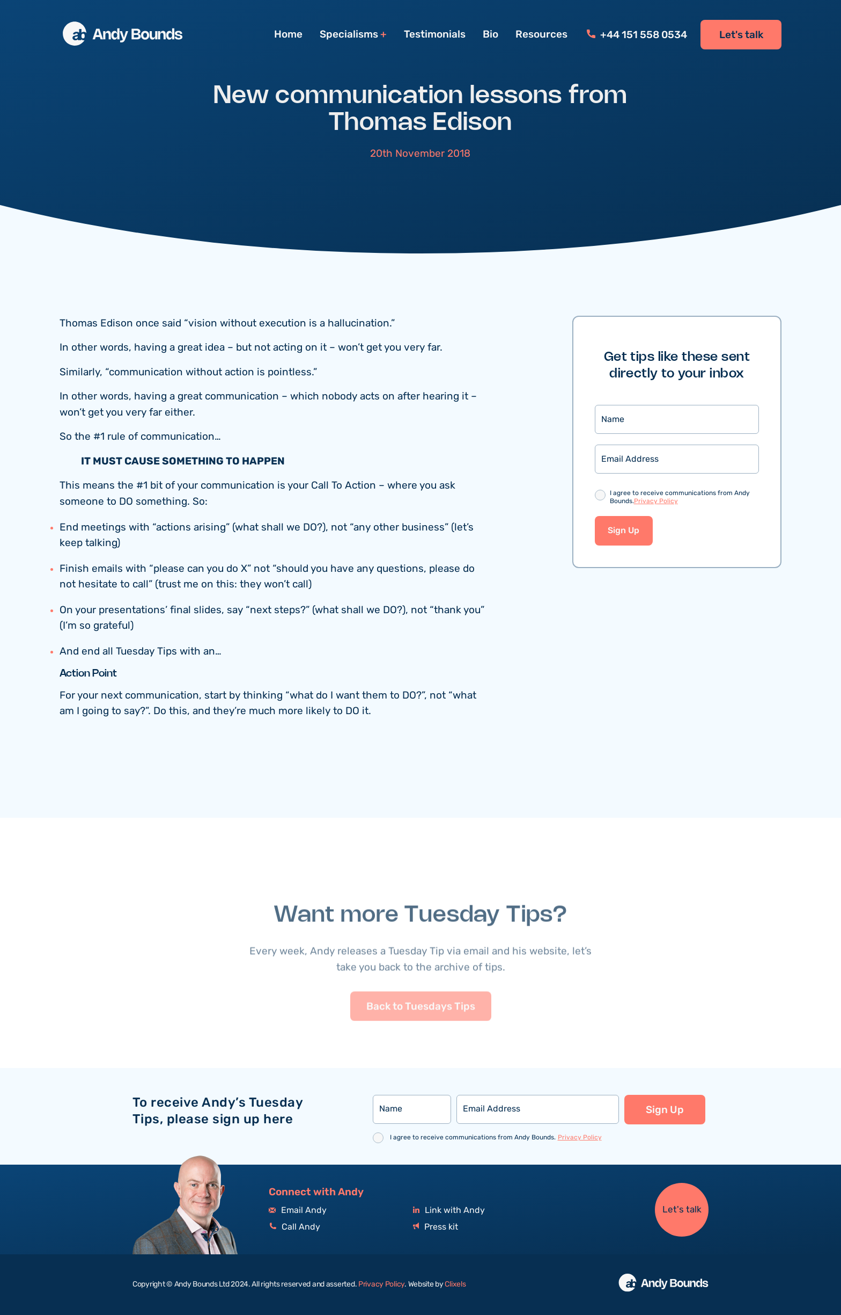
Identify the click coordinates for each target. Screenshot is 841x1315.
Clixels (455, 1284)
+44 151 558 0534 (637, 35)
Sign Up (623, 532)
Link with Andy (449, 1210)
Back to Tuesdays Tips (420, 1030)
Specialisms (349, 34)
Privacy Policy (656, 502)
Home (288, 34)
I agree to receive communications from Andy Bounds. (680, 498)
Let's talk (741, 35)
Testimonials (435, 34)
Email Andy (298, 1210)
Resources (541, 34)
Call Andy (294, 1227)
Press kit (435, 1227)
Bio (490, 34)
